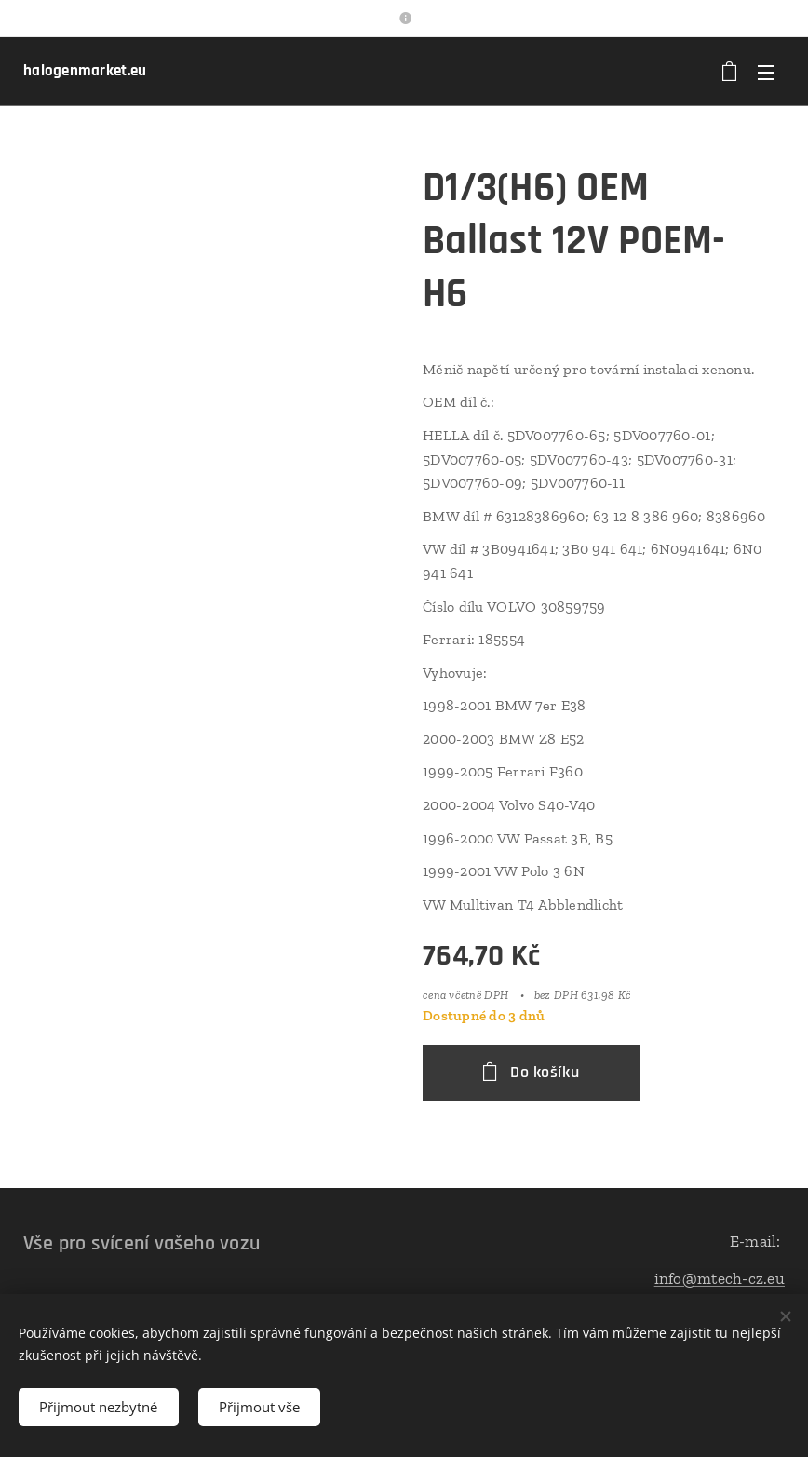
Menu (766, 73)
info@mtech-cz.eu (719, 1277)
